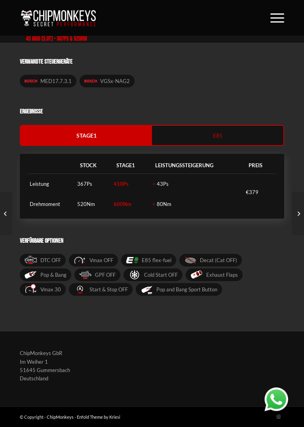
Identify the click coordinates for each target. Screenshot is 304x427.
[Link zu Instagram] (278, 417)
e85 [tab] (217, 135)
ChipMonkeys (60, 416)
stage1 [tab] (86, 135)
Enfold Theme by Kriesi (98, 416)
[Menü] (273, 18)
